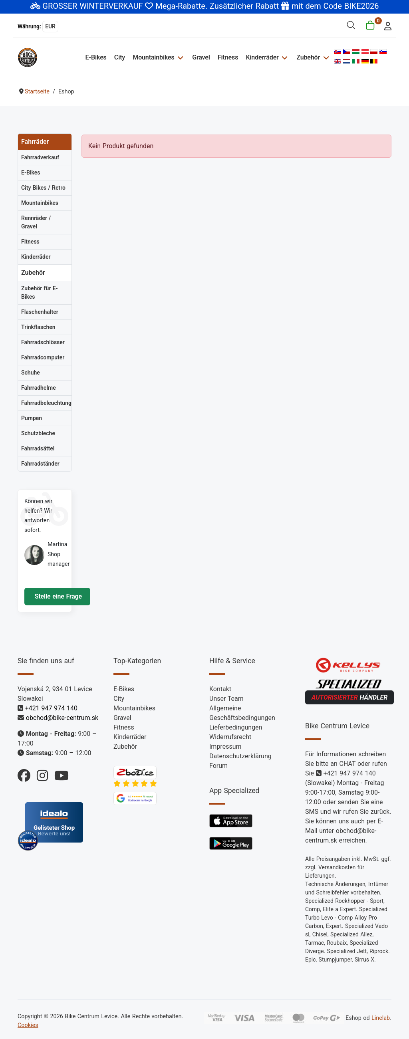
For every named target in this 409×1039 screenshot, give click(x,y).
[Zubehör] (325, 57)
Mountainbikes (153, 57)
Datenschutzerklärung (240, 756)
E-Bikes (95, 57)
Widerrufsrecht (230, 737)
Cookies (28, 1025)
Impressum (225, 746)
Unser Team (226, 698)
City (119, 57)
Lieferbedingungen (235, 727)
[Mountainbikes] (180, 57)
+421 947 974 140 (51, 708)
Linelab (380, 1018)
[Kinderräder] (284, 57)
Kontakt (220, 689)
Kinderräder (262, 57)
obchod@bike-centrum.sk (62, 718)
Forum (218, 765)
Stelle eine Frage (57, 596)
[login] (385, 25)
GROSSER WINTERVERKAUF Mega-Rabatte (123, 6)
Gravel (201, 57)
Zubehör (308, 57)
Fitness (228, 57)
